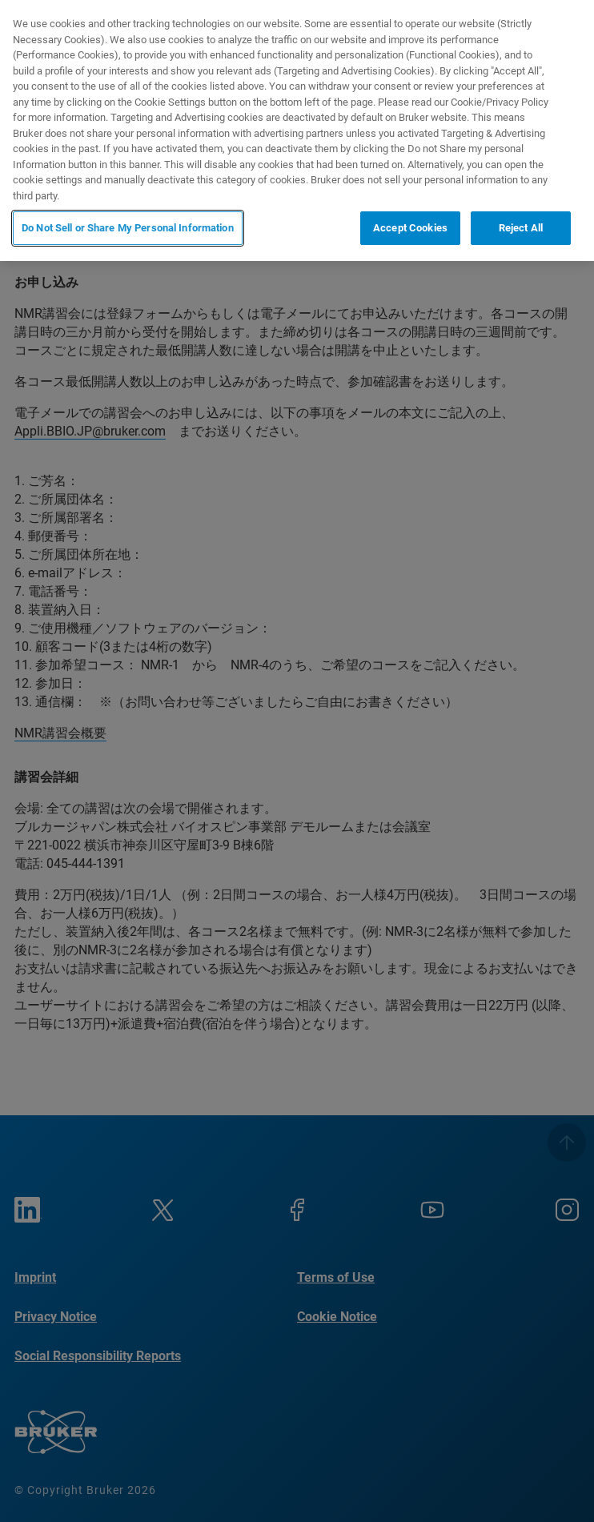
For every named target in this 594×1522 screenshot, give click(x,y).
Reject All (521, 228)
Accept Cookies (410, 228)
